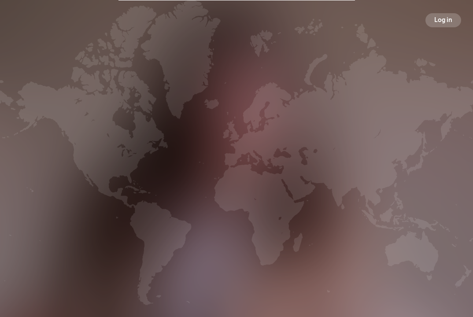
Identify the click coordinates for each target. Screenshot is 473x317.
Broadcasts (170, 173)
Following (304, 173)
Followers (238, 173)
